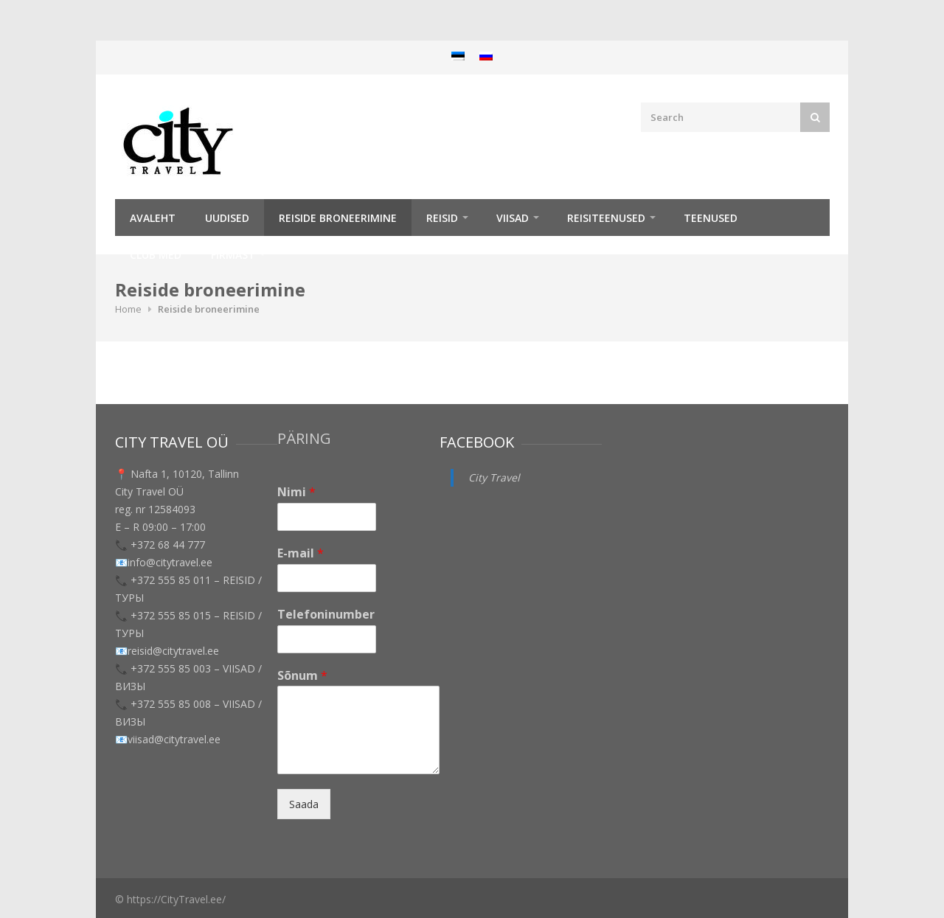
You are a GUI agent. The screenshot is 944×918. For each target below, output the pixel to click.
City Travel (494, 477)
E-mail (300, 553)
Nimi (296, 492)
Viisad (512, 218)
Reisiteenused (606, 218)
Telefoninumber (326, 614)
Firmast (233, 255)
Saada (304, 804)
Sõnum (302, 676)
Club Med (155, 255)
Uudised (227, 218)
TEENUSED (711, 218)
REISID (442, 218)
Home (128, 309)
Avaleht (153, 218)
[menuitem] (458, 55)
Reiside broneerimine (338, 218)
